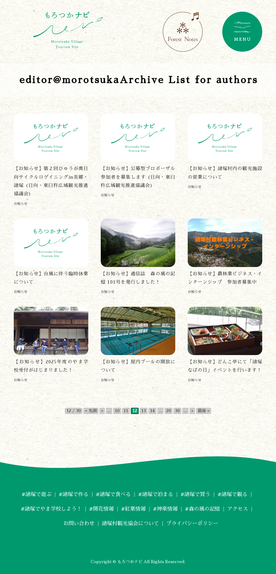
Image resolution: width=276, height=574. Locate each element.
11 (126, 411)
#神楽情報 (165, 508)
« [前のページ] (102, 411)
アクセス (237, 508)
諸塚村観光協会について (130, 523)
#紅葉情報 (133, 508)
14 (152, 411)
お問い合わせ (76, 523)
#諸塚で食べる (113, 494)
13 (143, 411)
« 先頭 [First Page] (91, 411)
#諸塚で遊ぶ (36, 494)
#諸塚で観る (232, 494)
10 (117, 411)
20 (168, 411)
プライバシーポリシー (192, 523)
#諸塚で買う (195, 494)
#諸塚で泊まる (155, 494)
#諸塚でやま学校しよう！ (51, 508)
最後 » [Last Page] (204, 411)
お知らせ (20, 203)
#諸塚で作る (74, 494)
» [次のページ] (192, 411)
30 (177, 411)
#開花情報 (101, 508)
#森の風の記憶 (202, 508)
